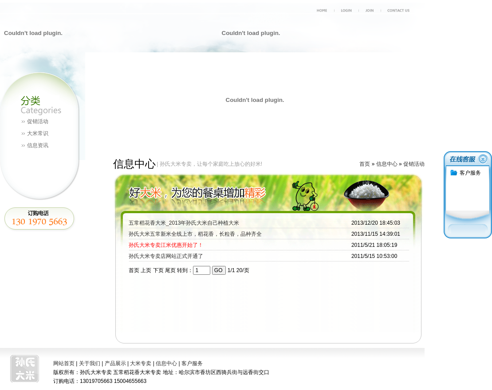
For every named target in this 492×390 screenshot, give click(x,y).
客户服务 (192, 363)
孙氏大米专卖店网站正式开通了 (166, 256)
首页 (364, 164)
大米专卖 (140, 363)
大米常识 (37, 133)
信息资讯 (37, 145)
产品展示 (115, 363)
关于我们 (89, 363)
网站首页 (64, 363)
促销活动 (37, 121)
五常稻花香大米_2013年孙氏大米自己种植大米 (184, 223)
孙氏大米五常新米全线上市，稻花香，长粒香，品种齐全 (195, 234)
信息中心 (387, 164)
